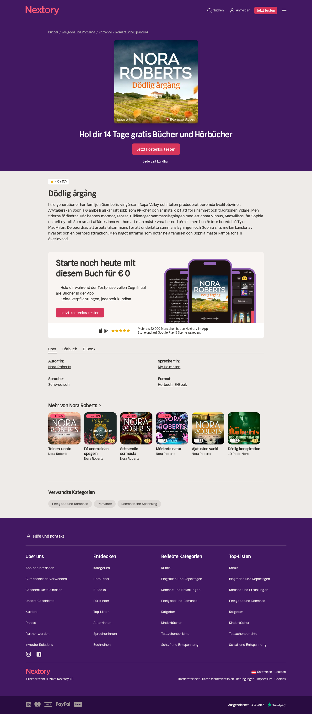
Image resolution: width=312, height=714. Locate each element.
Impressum (264, 679)
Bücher (53, 32)
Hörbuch (165, 384)
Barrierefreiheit (189, 679)
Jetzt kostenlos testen (156, 149)
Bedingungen (245, 679)
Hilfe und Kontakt (45, 536)
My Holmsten (169, 366)
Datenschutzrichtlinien (218, 679)
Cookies (280, 679)
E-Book (181, 384)
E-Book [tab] (89, 349)
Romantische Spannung (132, 32)
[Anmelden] (239, 10)
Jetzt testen (266, 10)
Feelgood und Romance (78, 32)
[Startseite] (115, 10)
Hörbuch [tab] (69, 349)
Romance (105, 32)
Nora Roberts (59, 366)
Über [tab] (52, 349)
